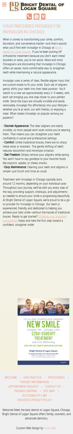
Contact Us (53, 386)
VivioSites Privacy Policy (34, 400)
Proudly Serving (25, 391)
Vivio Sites (50, 428)
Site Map (49, 391)
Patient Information (34, 382)
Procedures (56, 377)
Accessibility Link (34, 395)
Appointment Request (23, 386)
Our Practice (32, 377)
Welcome (11, 377)
